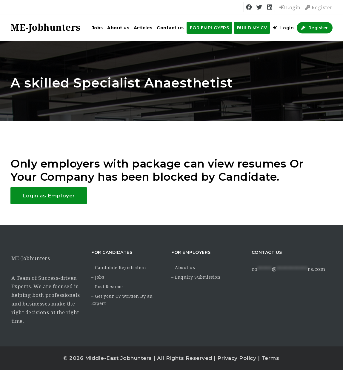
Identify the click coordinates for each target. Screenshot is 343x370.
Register (319, 7)
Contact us (170, 27)
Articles (143, 27)
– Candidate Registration (118, 267)
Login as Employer (48, 196)
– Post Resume (107, 286)
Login (290, 7)
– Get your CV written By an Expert (122, 300)
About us (118, 27)
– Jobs (97, 277)
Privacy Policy (236, 358)
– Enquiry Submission (195, 277)
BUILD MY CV (252, 27)
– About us (183, 267)
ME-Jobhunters (30, 258)
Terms (270, 358)
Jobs (97, 27)
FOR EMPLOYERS (209, 27)
